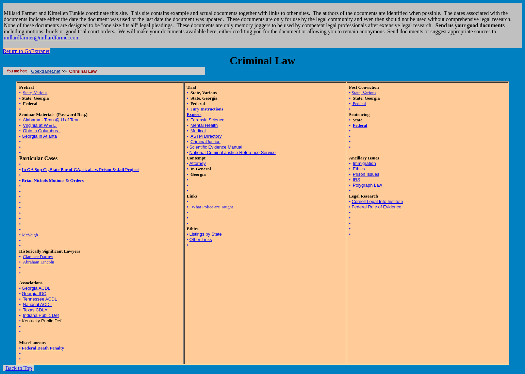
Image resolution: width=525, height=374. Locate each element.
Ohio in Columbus (41, 130)
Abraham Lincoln (38, 262)
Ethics (359, 168)
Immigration (364, 163)
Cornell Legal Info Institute (377, 201)
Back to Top (18, 368)
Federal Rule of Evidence (376, 206)
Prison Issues (366, 174)
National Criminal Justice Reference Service (232, 152)
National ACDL (37, 304)
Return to (26, 51)
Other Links (200, 239)
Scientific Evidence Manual (215, 147)
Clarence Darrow (38, 256)
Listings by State (205, 234)
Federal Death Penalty (43, 348)
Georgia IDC (34, 293)
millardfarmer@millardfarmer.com (42, 37)
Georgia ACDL (36, 288)
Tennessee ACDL (40, 299)
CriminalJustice (205, 141)
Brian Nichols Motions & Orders (53, 180)
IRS (356, 179)
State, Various (35, 92)
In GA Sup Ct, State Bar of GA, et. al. (58, 169)
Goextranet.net (45, 71)
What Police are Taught (212, 206)
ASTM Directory (206, 136)
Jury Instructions (207, 109)
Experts (194, 114)
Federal (359, 103)
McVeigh (30, 234)
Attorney (197, 163)
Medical (198, 130)
